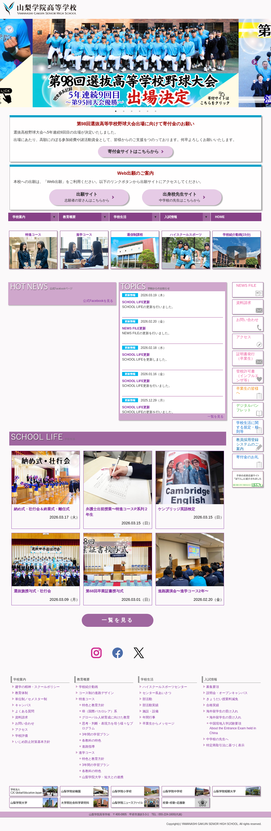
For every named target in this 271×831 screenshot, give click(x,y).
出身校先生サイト (179, 198)
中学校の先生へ (217, 740)
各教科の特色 (91, 741)
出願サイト (86, 198)
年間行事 (149, 718)
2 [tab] (123, 111)
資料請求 (21, 718)
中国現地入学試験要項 (232, 729)
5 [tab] (147, 111)
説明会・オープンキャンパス (227, 694)
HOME (220, 218)
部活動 (147, 700)
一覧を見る (215, 417)
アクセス (21, 730)
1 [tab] (115, 111)
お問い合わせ (24, 724)
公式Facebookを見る (98, 301)
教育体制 (21, 694)
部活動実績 (150, 706)
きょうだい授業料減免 (222, 700)
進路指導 (88, 747)
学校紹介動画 (88, 687)
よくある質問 (24, 712)
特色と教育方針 (93, 706)
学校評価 (21, 736)
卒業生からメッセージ (158, 724)
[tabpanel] (136, 63)
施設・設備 (150, 712)
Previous (16, 62)
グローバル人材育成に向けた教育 (106, 718)
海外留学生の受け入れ (222, 712)
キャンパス (23, 706)
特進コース (87, 700)
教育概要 (69, 218)
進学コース (87, 753)
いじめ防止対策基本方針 (32, 742)
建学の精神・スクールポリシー (37, 687)
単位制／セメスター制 (31, 700)
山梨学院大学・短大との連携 (102, 778)
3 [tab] (131, 111)
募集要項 (212, 687)
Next (254, 62)
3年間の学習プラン (95, 735)
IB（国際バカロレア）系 (99, 712)
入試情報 (170, 218)
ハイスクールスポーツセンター (165, 687)
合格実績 (212, 706)
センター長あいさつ (157, 694)
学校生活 (120, 218)
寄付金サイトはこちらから (133, 152)
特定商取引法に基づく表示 (225, 746)
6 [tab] (155, 111)
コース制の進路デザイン (96, 694)
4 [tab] (139, 111)
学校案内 (18, 218)
